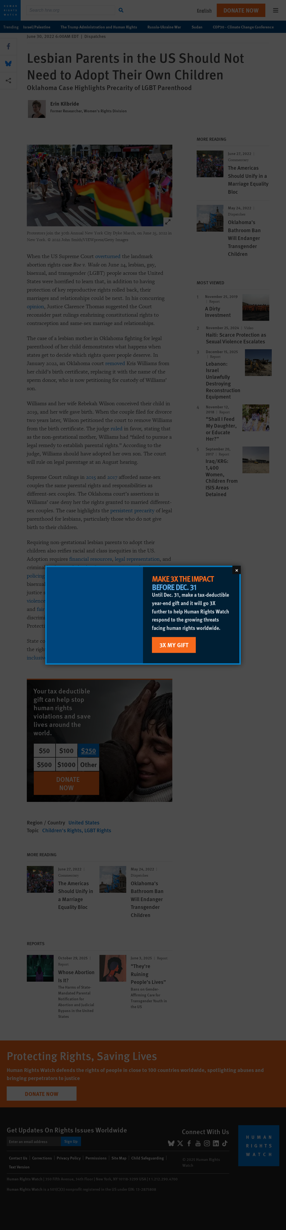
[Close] (236, 570)
